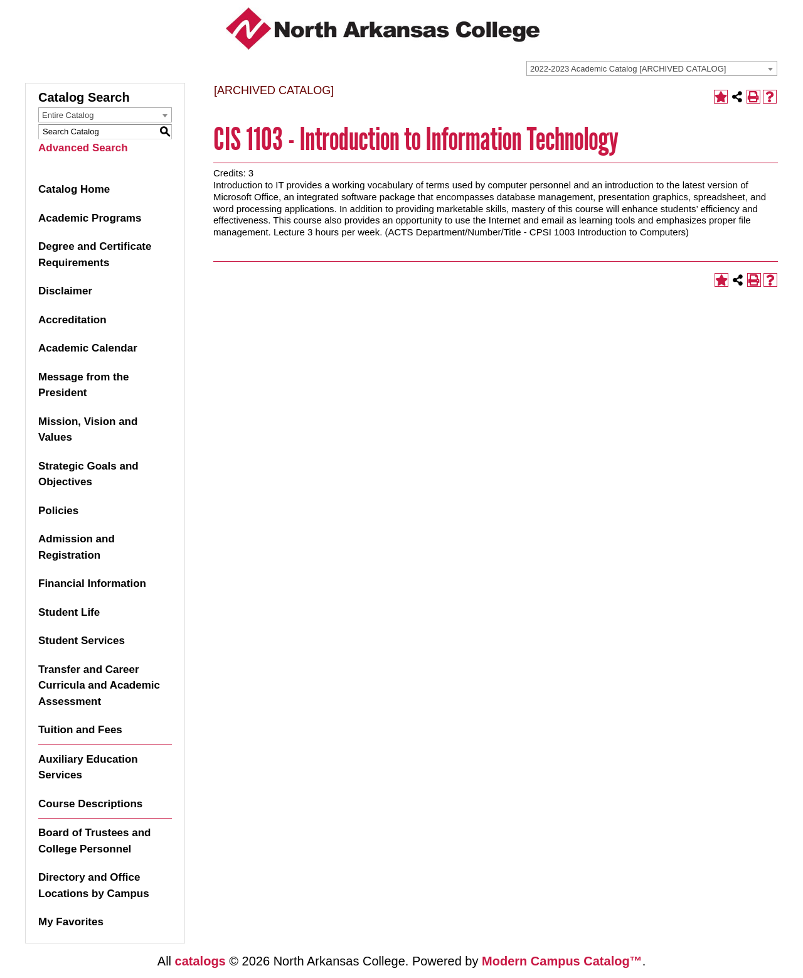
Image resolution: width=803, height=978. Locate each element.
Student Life (69, 612)
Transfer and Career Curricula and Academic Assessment (99, 685)
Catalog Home (74, 189)
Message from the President (83, 385)
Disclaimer (65, 291)
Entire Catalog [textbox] (67, 115)
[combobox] (651, 68)
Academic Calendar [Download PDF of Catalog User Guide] (87, 348)
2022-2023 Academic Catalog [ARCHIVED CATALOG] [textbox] (628, 68)
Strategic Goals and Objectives (88, 474)
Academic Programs (89, 218)
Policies (58, 511)
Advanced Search (83, 148)
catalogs (200, 961)
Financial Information (92, 583)
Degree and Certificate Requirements (94, 254)
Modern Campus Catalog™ (562, 961)
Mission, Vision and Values (87, 430)
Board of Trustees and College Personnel (94, 841)
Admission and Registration (76, 547)
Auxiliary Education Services (88, 767)
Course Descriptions (90, 804)
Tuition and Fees (80, 730)
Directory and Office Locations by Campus (93, 885)
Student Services (81, 641)
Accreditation (72, 320)
